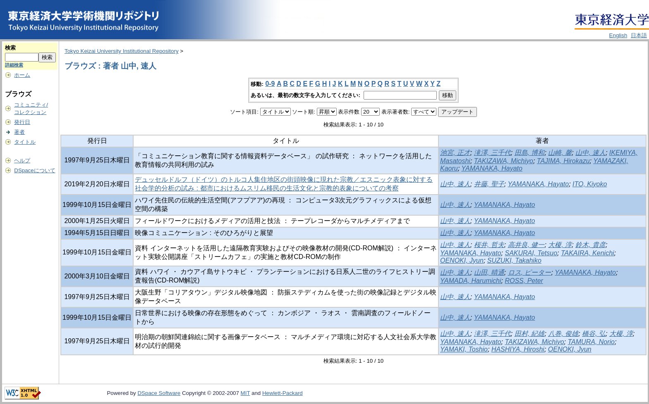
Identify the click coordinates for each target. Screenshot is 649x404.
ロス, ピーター (529, 272)
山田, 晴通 (489, 272)
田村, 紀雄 (530, 333)
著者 (19, 132)
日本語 (639, 35)
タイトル (25, 142)
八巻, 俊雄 (563, 333)
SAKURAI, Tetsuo (531, 253)
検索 (10, 48)
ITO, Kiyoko (589, 184)
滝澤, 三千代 (492, 152)
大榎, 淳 (560, 244)
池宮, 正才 (455, 152)
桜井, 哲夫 (489, 244)
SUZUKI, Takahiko (514, 260)
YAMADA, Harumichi (470, 280)
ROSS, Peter (524, 280)
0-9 (270, 83)
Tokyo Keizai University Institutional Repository (122, 51)
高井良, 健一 (526, 244)
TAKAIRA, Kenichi (587, 253)
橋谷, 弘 (594, 333)
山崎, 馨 (560, 152)
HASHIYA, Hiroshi (517, 349)
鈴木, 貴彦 (590, 244)
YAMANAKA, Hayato (491, 168)
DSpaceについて (34, 170)
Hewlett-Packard (282, 393)
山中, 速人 (590, 152)
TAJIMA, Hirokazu (563, 160)
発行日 (22, 122)
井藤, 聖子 (489, 184)
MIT (245, 393)
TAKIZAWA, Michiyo (503, 160)
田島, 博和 (530, 152)
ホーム (22, 75)
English (618, 35)
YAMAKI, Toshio (464, 349)
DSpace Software (158, 393)
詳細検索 (14, 64)
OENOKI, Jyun (462, 260)
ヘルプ (22, 160)
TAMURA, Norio (591, 341)
